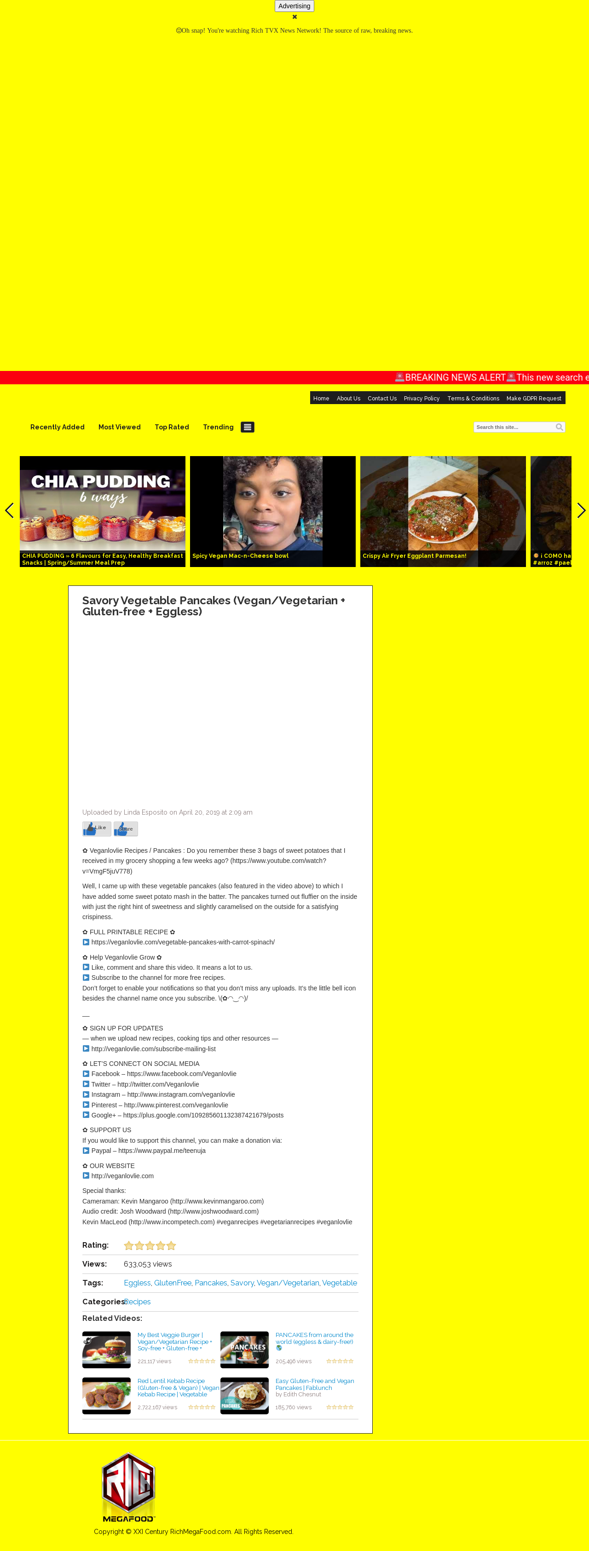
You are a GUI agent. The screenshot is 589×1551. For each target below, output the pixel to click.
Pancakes (211, 1283)
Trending (218, 427)
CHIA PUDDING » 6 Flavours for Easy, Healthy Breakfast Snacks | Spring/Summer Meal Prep (102, 559)
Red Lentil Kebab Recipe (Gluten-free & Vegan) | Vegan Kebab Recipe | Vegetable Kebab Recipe (178, 1391)
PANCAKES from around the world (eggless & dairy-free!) (314, 1341)
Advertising (294, 6)
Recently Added (57, 427)
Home (321, 398)
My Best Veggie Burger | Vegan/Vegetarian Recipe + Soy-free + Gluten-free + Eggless (175, 1345)
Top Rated (172, 427)
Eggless (137, 1283)
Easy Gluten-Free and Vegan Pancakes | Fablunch (315, 1384)
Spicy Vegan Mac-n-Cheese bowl (240, 556)
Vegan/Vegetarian (288, 1283)
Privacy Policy (422, 398)
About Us (348, 398)
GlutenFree (172, 1283)
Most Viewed (119, 427)
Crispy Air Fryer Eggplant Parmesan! (415, 556)
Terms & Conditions (473, 398)
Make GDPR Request (534, 398)
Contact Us (382, 398)
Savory (242, 1283)
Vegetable (339, 1283)
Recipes (137, 1301)
